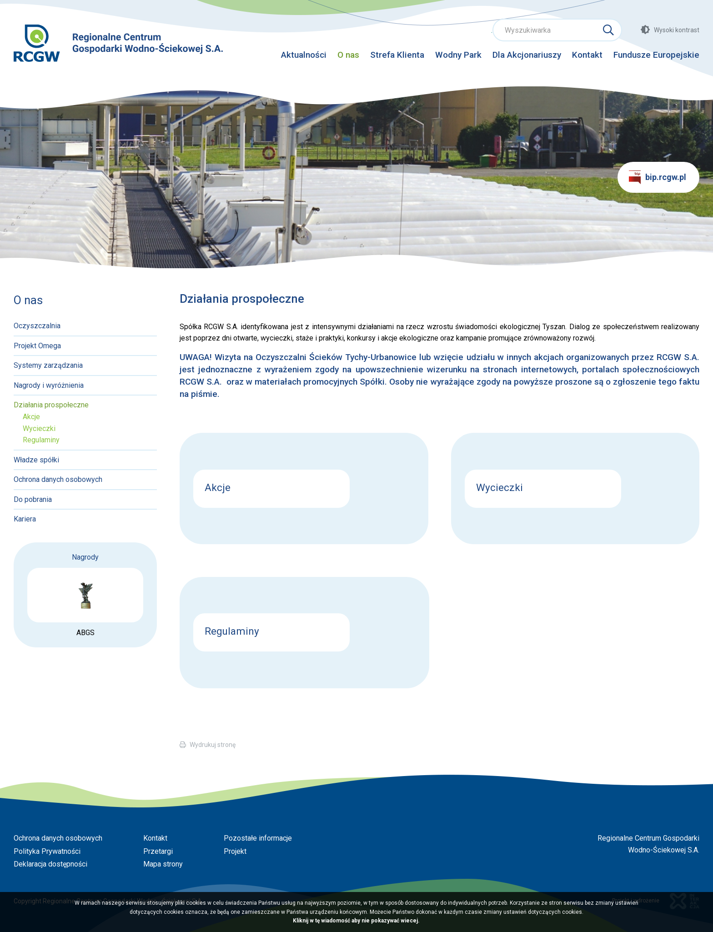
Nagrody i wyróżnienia (49, 385)
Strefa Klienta (397, 55)
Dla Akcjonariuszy (526, 55)
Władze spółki (36, 460)
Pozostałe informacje (258, 838)
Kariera (25, 519)
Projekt (235, 851)
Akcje (31, 416)
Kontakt (587, 55)
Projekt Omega (37, 345)
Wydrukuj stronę (213, 744)
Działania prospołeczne (51, 405)
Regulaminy (41, 440)
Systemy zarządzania (48, 365)
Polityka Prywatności (47, 851)
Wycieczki (39, 428)
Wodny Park (458, 55)
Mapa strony (163, 864)
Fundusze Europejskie (656, 55)
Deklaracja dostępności (50, 864)
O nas (348, 55)
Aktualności (303, 55)
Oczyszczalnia (37, 325)
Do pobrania (33, 499)
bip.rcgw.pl (657, 177)
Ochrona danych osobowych (58, 479)
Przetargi (158, 851)
